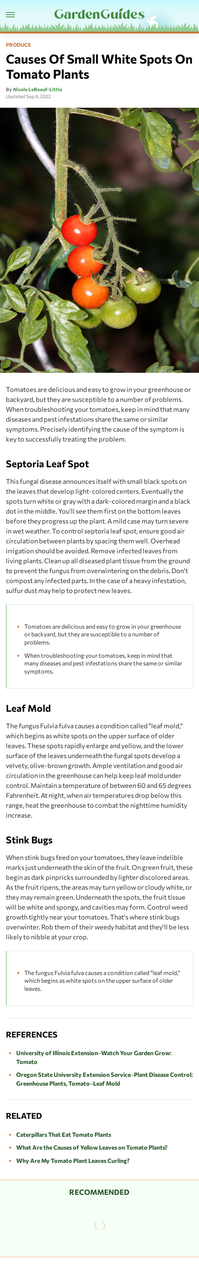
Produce (18, 44)
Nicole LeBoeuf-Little (37, 89)
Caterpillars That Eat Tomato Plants (63, 1134)
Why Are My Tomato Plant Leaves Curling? (72, 1160)
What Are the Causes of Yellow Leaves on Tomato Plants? (91, 1147)
